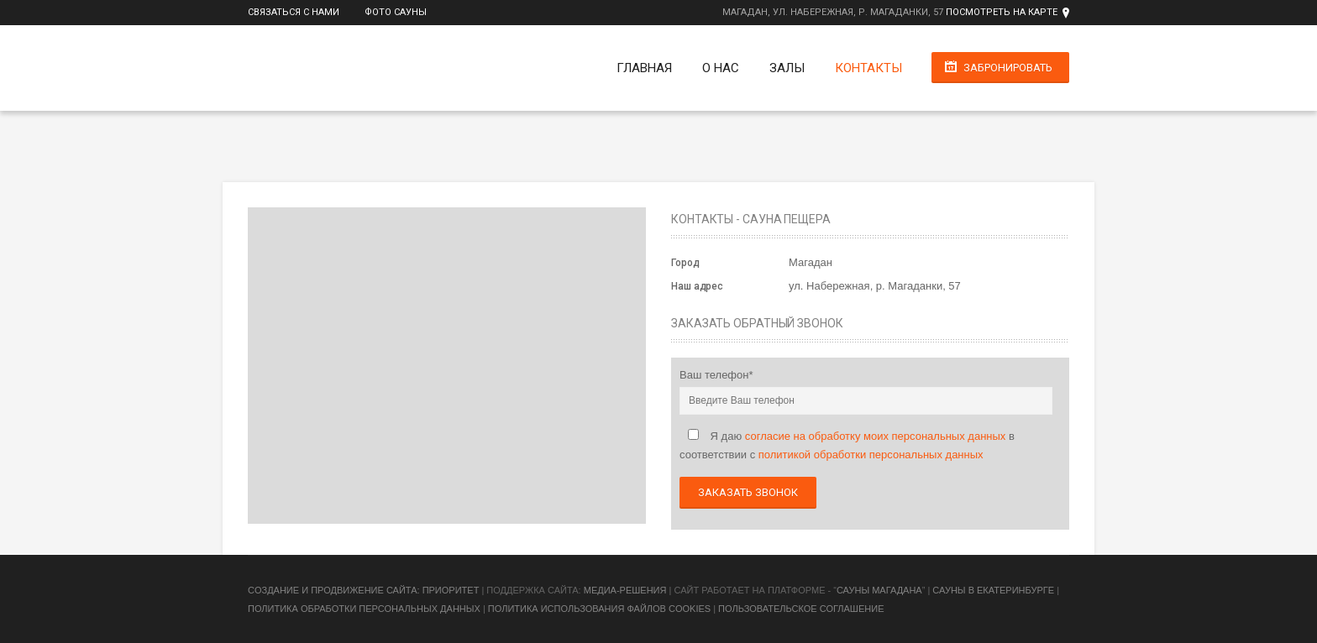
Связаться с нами (293, 12)
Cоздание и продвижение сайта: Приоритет (363, 590)
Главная (643, 68)
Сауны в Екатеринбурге (993, 590)
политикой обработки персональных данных (871, 454)
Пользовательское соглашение (801, 609)
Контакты (867, 68)
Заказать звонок (748, 492)
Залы (786, 68)
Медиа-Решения (625, 590)
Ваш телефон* (716, 375)
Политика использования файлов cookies (599, 609)
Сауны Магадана (879, 590)
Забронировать (1007, 67)
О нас (719, 68)
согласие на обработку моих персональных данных (875, 436)
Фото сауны (396, 12)
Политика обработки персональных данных (364, 609)
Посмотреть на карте (1001, 12)
